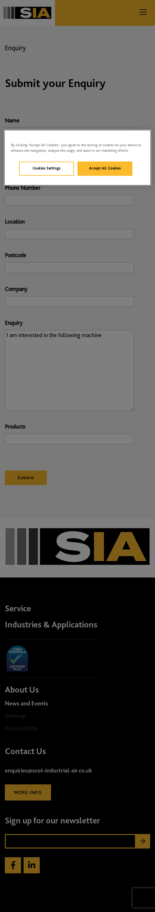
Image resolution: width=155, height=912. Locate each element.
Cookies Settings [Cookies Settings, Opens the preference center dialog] (46, 168)
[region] (77, 158)
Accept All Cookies (104, 168)
